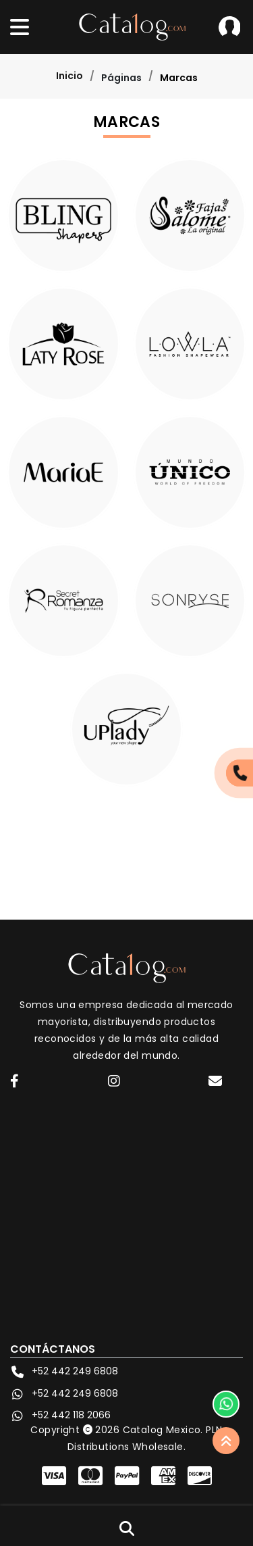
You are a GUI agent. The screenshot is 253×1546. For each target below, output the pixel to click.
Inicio (69, 75)
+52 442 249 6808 (64, 1371)
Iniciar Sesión (229, 27)
